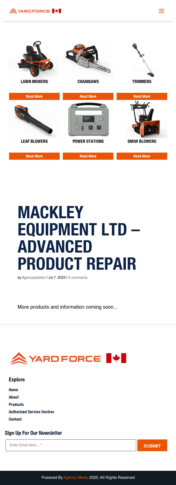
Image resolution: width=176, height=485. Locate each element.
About (14, 397)
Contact (15, 419)
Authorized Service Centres (31, 412)
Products (16, 405)
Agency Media (76, 478)
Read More (34, 96)
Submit (152, 446)
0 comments (78, 277)
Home (13, 390)
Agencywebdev (33, 277)
